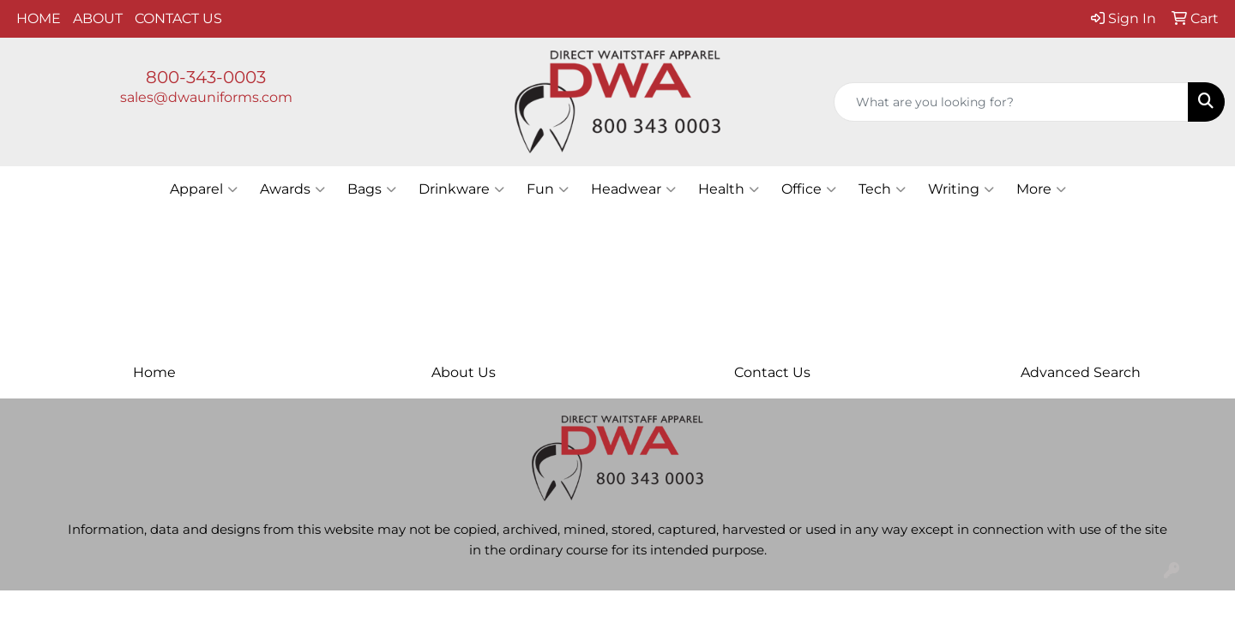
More (1041, 189)
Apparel (204, 189)
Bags (371, 189)
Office (808, 189)
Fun (548, 189)
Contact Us (772, 372)
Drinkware (461, 189)
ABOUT (98, 18)
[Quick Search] (1011, 102)
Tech (882, 189)
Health (728, 189)
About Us (463, 372)
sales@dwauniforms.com (206, 97)
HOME (38, 18)
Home (154, 372)
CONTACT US (178, 18)
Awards (292, 189)
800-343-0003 (206, 77)
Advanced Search (1081, 372)
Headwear (633, 189)
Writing (961, 189)
